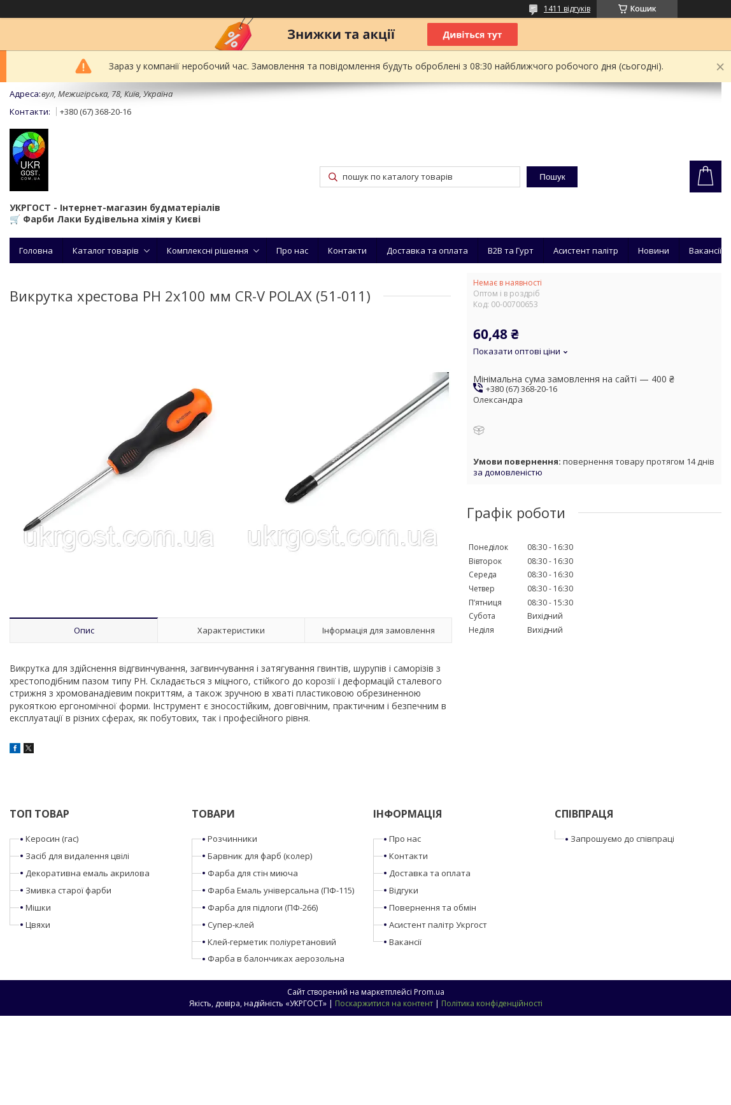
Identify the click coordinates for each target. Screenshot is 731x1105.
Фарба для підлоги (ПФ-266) (263, 907)
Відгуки (403, 890)
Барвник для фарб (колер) (260, 856)
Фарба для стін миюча (253, 873)
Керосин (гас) (51, 838)
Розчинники (232, 838)
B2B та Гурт (511, 250)
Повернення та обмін (432, 907)
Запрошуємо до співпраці (622, 838)
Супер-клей (231, 924)
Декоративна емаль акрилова (87, 873)
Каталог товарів (106, 250)
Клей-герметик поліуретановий (272, 942)
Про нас (292, 250)
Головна (36, 250)
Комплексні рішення (207, 250)
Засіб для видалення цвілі (77, 856)
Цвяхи (37, 924)
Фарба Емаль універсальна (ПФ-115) (281, 890)
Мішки (38, 907)
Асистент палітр (585, 250)
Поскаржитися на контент (384, 1003)
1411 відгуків (567, 8)
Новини (653, 250)
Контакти (347, 250)
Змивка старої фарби (68, 890)
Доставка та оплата (427, 250)
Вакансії (705, 250)
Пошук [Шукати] (552, 177)
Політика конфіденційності (492, 1003)
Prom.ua (429, 991)
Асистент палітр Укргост (438, 924)
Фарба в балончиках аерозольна (276, 958)
